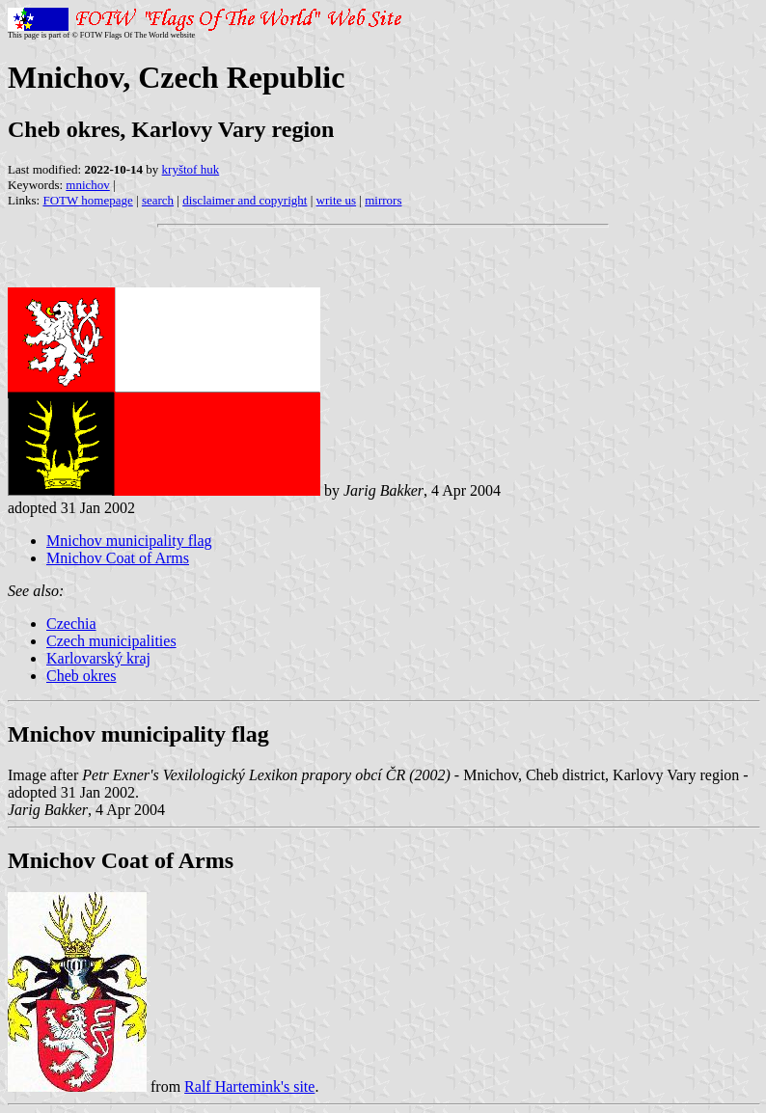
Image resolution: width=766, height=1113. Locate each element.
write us (336, 200)
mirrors (383, 200)
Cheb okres (81, 675)
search (158, 200)
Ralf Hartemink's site (249, 1086)
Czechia (71, 623)
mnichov (88, 184)
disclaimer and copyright (244, 200)
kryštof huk (191, 169)
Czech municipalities (111, 641)
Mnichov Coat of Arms (117, 558)
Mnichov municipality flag (129, 540)
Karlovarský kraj (98, 658)
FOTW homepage (87, 200)
